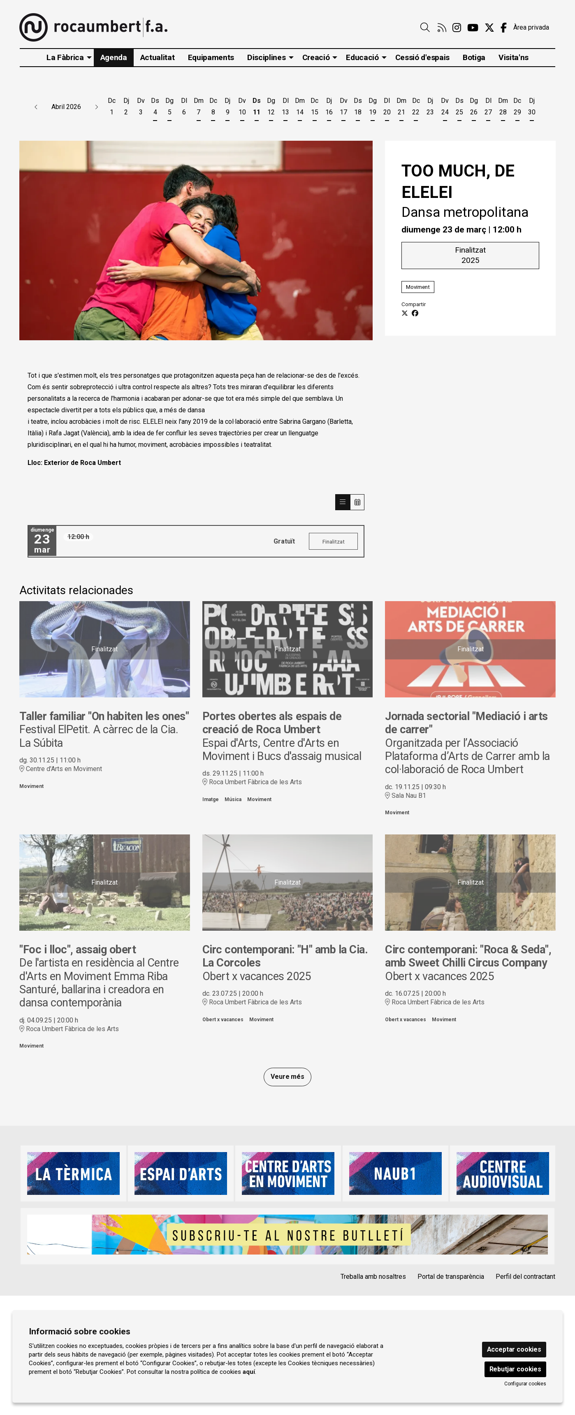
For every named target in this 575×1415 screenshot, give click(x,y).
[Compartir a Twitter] (404, 313)
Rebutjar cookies (515, 1369)
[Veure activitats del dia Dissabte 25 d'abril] (459, 108)
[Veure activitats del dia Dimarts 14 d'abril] (300, 108)
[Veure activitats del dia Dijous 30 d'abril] (531, 108)
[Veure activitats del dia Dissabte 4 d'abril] (155, 108)
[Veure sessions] (342, 502)
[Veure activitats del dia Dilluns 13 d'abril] (285, 108)
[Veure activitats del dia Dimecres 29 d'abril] (517, 108)
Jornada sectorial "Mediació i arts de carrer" (466, 723)
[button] (36, 107)
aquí (249, 1372)
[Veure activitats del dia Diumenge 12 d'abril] (270, 108)
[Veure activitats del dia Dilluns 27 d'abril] (488, 108)
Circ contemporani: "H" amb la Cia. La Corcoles (285, 956)
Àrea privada (531, 27)
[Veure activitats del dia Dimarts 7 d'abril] (198, 108)
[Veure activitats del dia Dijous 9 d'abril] (227, 108)
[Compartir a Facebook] (415, 313)
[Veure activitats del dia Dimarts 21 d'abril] (401, 108)
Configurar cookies (525, 1383)
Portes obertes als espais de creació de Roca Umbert (272, 723)
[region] (196, 240)
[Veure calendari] (357, 502)
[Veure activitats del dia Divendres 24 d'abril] (444, 108)
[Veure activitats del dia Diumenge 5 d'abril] (169, 108)
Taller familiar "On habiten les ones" (104, 716)
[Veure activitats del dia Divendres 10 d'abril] (242, 108)
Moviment (418, 286)
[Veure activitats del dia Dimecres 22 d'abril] (416, 108)
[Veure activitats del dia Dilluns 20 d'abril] (386, 108)
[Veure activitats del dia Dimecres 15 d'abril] (314, 108)
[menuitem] (442, 28)
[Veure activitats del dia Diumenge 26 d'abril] (473, 108)
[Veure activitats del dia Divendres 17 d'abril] (343, 108)
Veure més (287, 1076)
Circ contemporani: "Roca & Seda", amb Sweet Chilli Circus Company (468, 956)
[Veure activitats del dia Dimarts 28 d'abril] (502, 108)
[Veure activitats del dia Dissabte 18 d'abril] (358, 108)
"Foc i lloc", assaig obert (77, 949)
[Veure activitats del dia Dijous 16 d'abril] (328, 108)
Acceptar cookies (514, 1349)
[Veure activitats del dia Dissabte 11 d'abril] (256, 108)
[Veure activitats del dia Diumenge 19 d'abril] (372, 108)
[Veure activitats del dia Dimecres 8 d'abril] (213, 108)
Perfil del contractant (525, 1276)
